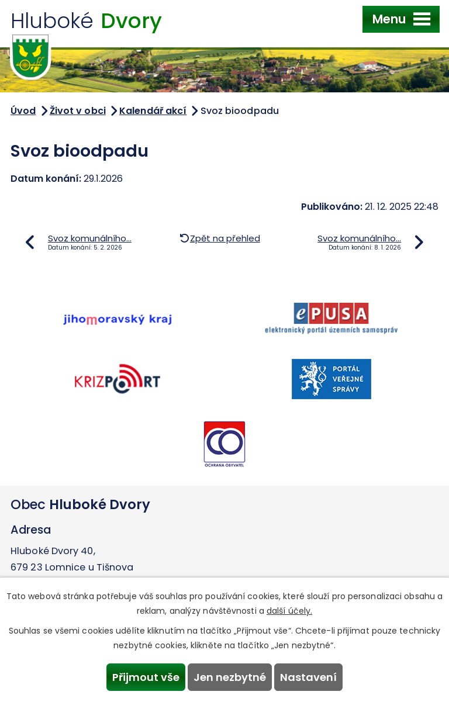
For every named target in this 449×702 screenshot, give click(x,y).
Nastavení (308, 677)
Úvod (23, 110)
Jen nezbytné (230, 677)
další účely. (289, 611)
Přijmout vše (145, 677)
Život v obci (78, 110)
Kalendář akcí (152, 110)
